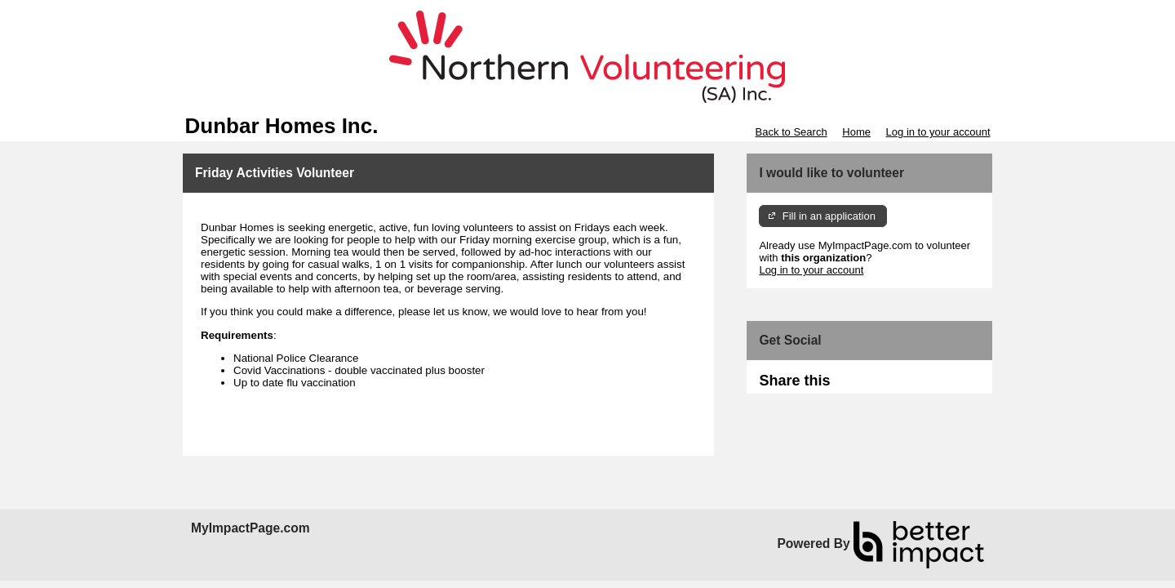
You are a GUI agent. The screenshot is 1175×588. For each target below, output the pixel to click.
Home (856, 132)
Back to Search (791, 132)
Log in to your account (938, 132)
